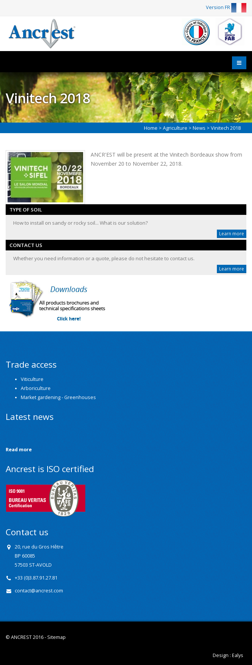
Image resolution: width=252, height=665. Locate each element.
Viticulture (32, 379)
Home (151, 127)
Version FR (226, 7)
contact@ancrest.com (39, 590)
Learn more (231, 233)
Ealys (237, 655)
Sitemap (56, 637)
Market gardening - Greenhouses (58, 397)
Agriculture (175, 127)
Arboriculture (36, 388)
